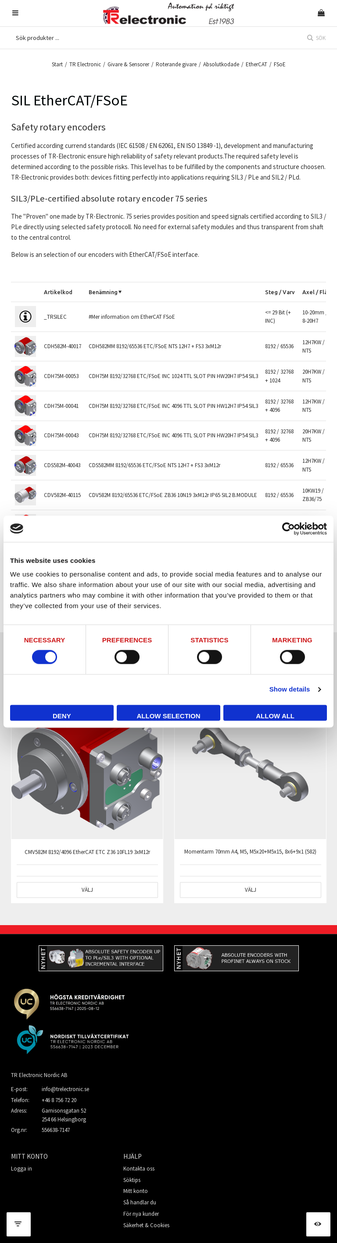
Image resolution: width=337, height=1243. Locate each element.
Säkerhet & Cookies (146, 1225)
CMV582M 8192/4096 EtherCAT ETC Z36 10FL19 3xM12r (87, 852)
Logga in (21, 1168)
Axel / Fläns (317, 292)
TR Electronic (85, 64)
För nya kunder (141, 1214)
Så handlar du (139, 1202)
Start (57, 64)
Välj (87, 890)
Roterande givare (176, 64)
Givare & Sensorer (128, 64)
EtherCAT (256, 64)
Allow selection (168, 716)
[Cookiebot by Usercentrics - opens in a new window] (288, 528)
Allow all (275, 716)
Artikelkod (58, 292)
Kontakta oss (138, 1168)
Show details (289, 689)
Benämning (103, 292)
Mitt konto (135, 1191)
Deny (62, 716)
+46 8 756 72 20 (59, 1100)
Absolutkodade (221, 64)
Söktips (131, 1180)
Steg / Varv (280, 292)
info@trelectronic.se (65, 1089)
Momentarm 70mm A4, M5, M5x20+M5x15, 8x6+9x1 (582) (250, 851)
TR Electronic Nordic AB (39, 1075)
